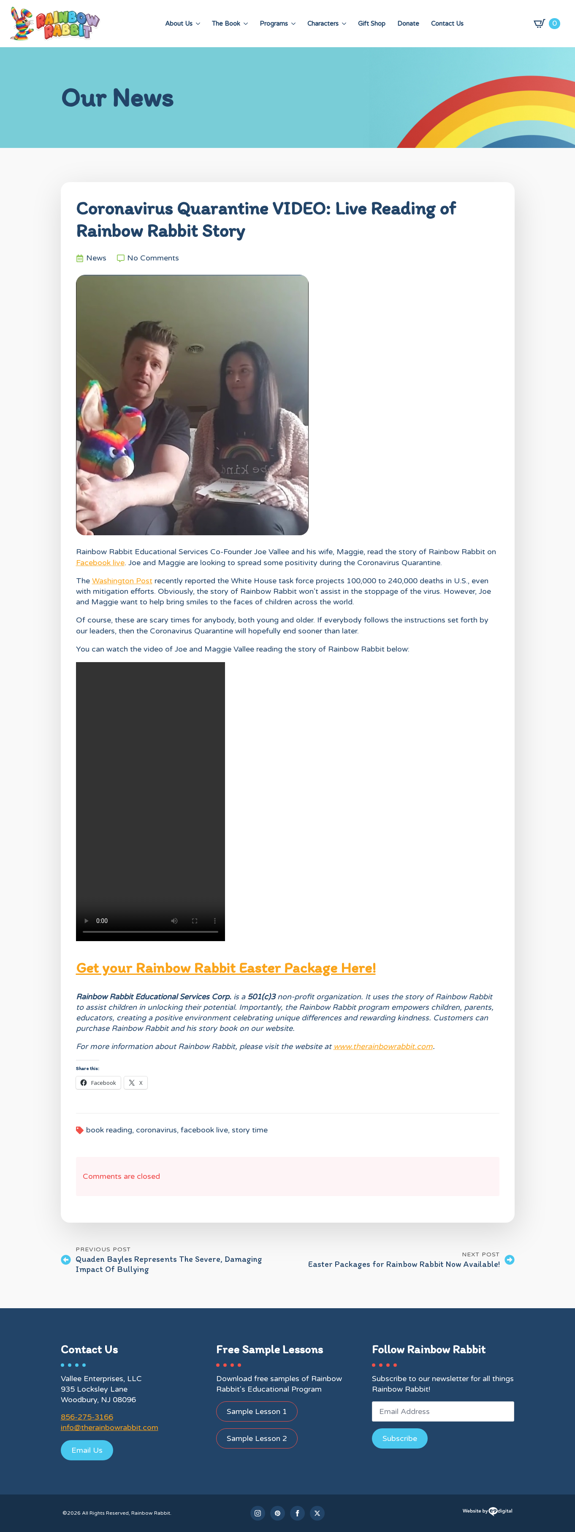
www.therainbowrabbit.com (383, 1046)
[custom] (277, 1513)
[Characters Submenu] (344, 23)
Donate (408, 23)
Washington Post (122, 580)
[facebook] (297, 1513)
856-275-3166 (87, 1417)
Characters (323, 23)
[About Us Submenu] (198, 23)
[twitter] (317, 1513)
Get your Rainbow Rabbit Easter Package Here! (226, 968)
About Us (179, 23)
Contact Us (447, 23)
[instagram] (257, 1513)
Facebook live (100, 562)
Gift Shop (371, 23)
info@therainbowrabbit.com (109, 1427)
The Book (226, 23)
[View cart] (547, 23)
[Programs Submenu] (293, 23)
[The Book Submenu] (245, 23)
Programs (274, 23)
